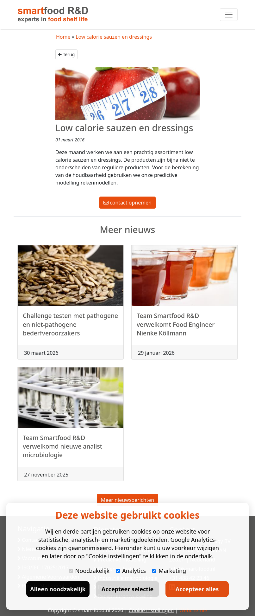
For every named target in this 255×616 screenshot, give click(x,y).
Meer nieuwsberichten (127, 499)
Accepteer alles (197, 589)
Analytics (131, 570)
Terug (66, 54)
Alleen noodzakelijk (57, 589)
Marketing (169, 570)
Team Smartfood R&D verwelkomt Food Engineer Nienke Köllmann (176, 326)
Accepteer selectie (127, 589)
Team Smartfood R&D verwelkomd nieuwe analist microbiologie (62, 448)
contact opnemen (127, 202)
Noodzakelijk (89, 570)
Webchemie (193, 610)
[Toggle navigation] (229, 14)
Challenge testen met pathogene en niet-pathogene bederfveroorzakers (70, 326)
